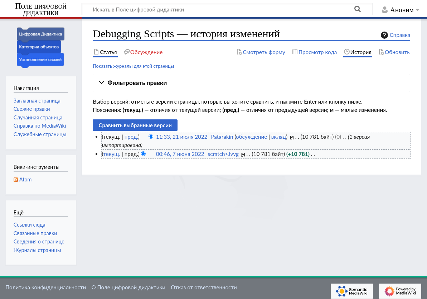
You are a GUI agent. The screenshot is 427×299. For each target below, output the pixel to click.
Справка (395, 35)
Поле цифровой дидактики (41, 9)
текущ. (111, 154)
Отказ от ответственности (204, 287)
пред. (131, 136)
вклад (278, 136)
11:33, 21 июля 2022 (182, 136)
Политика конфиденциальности (45, 287)
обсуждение (251, 136)
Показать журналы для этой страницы (133, 66)
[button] (251, 83)
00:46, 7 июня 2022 (180, 154)
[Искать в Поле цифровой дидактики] (227, 9)
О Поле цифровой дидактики (128, 287)
